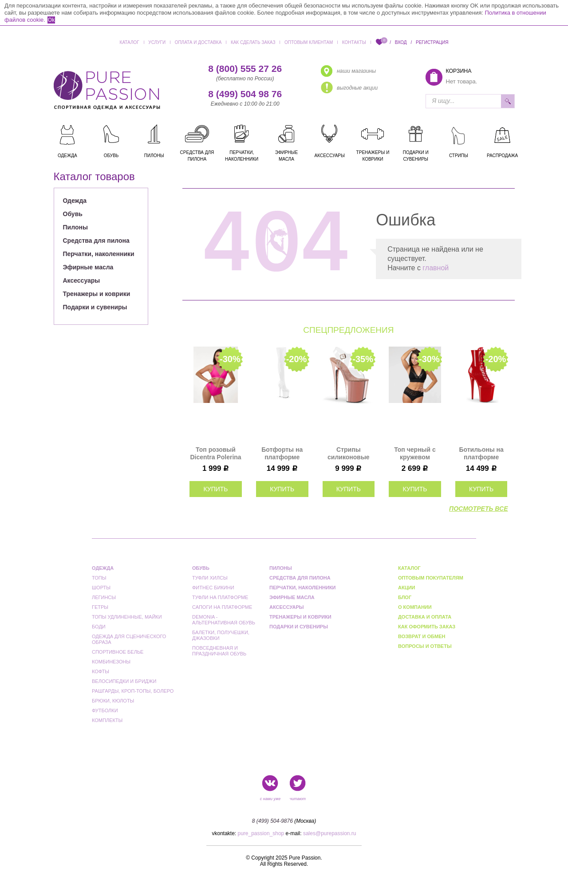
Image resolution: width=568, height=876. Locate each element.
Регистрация (432, 42)
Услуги (157, 42)
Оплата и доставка (198, 42)
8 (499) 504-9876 (272, 821)
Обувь (73, 213)
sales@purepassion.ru (329, 833)
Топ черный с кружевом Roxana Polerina (414, 453)
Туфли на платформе (220, 597)
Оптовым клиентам (308, 42)
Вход (401, 42)
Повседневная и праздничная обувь (219, 650)
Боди (99, 626)
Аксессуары (81, 280)
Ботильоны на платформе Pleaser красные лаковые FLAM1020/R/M (481, 453)
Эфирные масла (88, 267)
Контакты (354, 42)
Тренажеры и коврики (96, 293)
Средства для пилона (96, 240)
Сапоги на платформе (222, 607)
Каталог (129, 42)
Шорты (101, 587)
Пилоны (75, 227)
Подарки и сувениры (95, 307)
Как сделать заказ (253, 42)
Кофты (100, 671)
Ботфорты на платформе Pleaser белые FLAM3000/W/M (282, 453)
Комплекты (107, 720)
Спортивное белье (117, 652)
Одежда (75, 200)
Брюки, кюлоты (113, 700)
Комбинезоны (111, 661)
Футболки (105, 710)
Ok (51, 20)
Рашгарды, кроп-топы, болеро (133, 691)
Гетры (100, 607)
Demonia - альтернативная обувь (223, 619)
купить (215, 489)
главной (435, 268)
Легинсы (104, 597)
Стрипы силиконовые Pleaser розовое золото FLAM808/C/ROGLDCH (349, 453)
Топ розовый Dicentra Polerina (215, 453)
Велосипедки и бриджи (124, 681)
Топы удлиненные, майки (127, 617)
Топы (99, 577)
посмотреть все (478, 508)
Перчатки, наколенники (98, 253)
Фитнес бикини (213, 587)
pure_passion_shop (261, 833)
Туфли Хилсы (210, 577)
